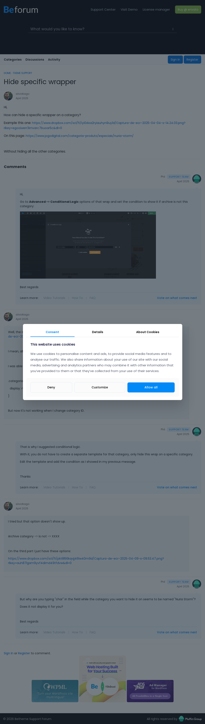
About (147, 332)
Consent (52, 332)
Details (97, 332)
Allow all (151, 387)
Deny (51, 387)
